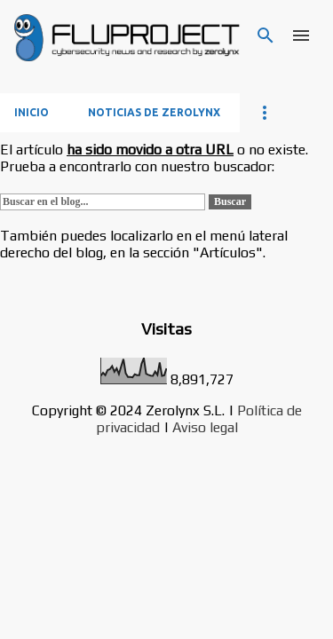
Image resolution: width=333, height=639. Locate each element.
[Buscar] (265, 35)
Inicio (31, 112)
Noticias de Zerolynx (154, 112)
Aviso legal (205, 427)
